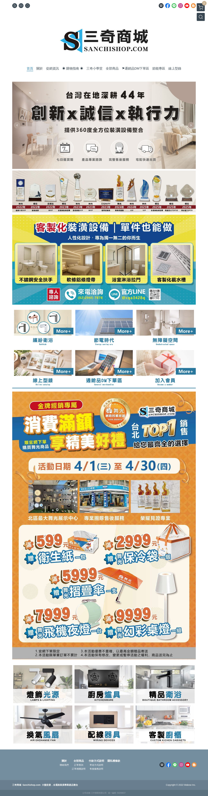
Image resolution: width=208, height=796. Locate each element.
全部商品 (79, 761)
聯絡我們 (64, 765)
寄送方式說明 (96, 765)
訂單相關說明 (78, 769)
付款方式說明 (96, 761)
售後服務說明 (96, 769)
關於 (64, 761)
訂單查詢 (78, 765)
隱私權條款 (113, 761)
